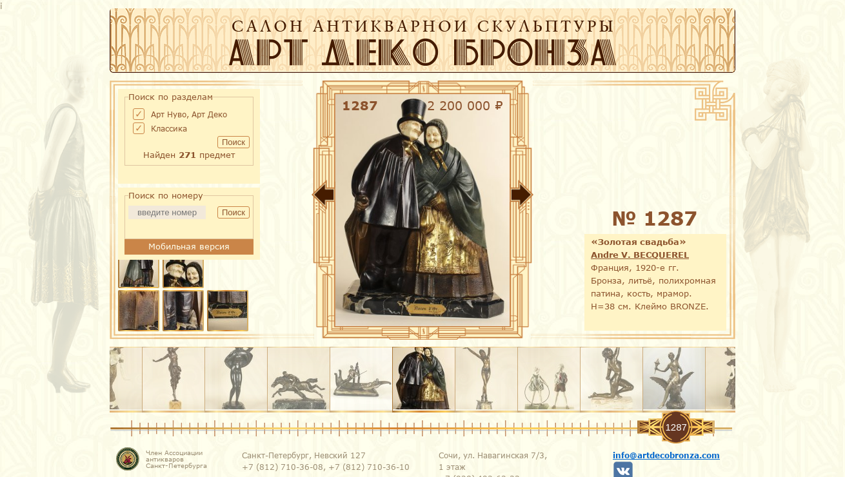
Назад (283, 197)
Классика (169, 128)
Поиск (233, 142)
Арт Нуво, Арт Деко (189, 114)
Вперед (561, 197)
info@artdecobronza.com (666, 455)
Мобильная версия (189, 246)
